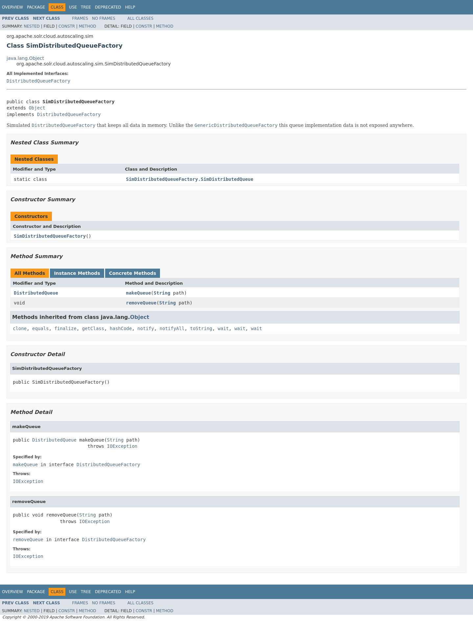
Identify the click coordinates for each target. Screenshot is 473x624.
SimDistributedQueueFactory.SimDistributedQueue (190, 179)
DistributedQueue (36, 293)
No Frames (103, 18)
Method (87, 26)
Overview (12, 7)
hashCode (121, 328)
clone (20, 328)
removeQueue (141, 302)
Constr (66, 26)
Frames (80, 18)
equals (40, 328)
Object (37, 107)
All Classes (140, 18)
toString (201, 328)
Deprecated (108, 7)
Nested (31, 26)
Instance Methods (77, 273)
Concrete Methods (132, 273)
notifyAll (172, 328)
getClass (93, 328)
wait (223, 328)
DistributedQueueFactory (38, 81)
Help (130, 7)
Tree (86, 7)
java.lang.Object (25, 58)
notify (145, 328)
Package (36, 7)
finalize (65, 328)
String (162, 293)
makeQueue (138, 293)
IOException (122, 446)
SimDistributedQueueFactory (50, 236)
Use (73, 7)
